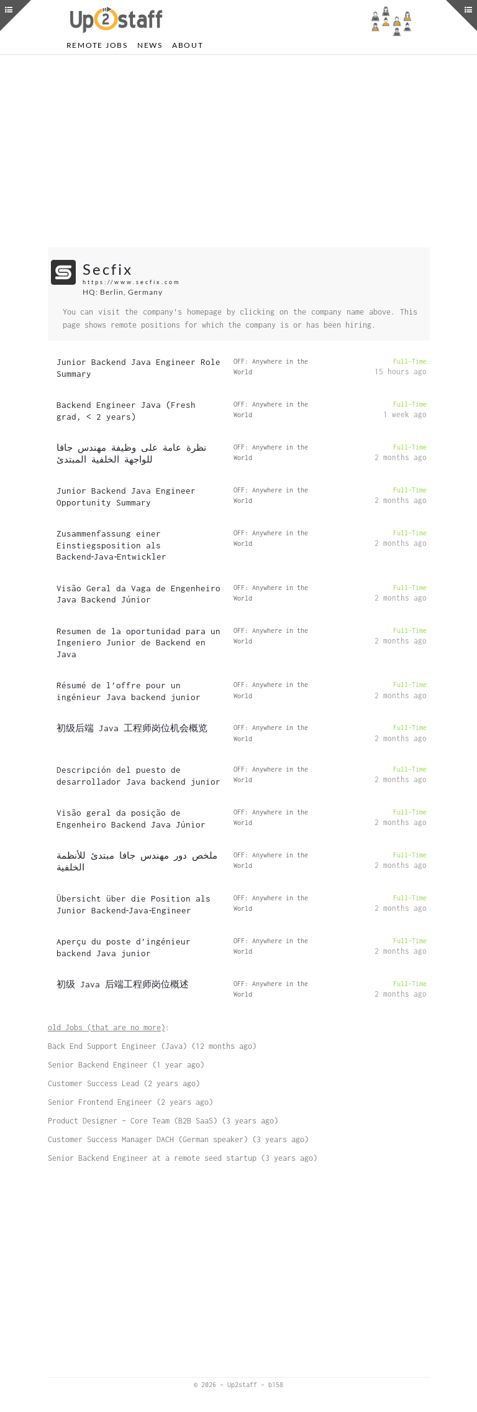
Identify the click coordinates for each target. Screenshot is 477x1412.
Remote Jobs (97, 45)
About (188, 45)
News (150, 45)
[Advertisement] (239, 151)
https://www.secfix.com (131, 282)
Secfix (108, 269)
